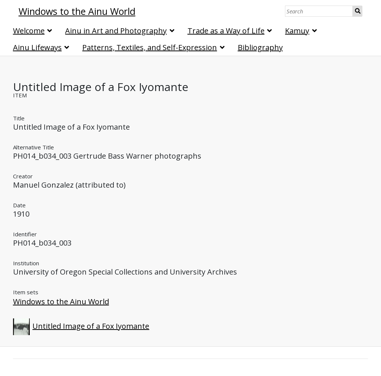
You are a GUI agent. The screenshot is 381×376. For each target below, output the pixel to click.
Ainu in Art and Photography (116, 31)
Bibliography (260, 47)
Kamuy (297, 31)
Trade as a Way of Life (226, 31)
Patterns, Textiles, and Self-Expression (149, 47)
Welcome (29, 31)
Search (357, 11)
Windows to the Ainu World (61, 301)
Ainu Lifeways (37, 47)
